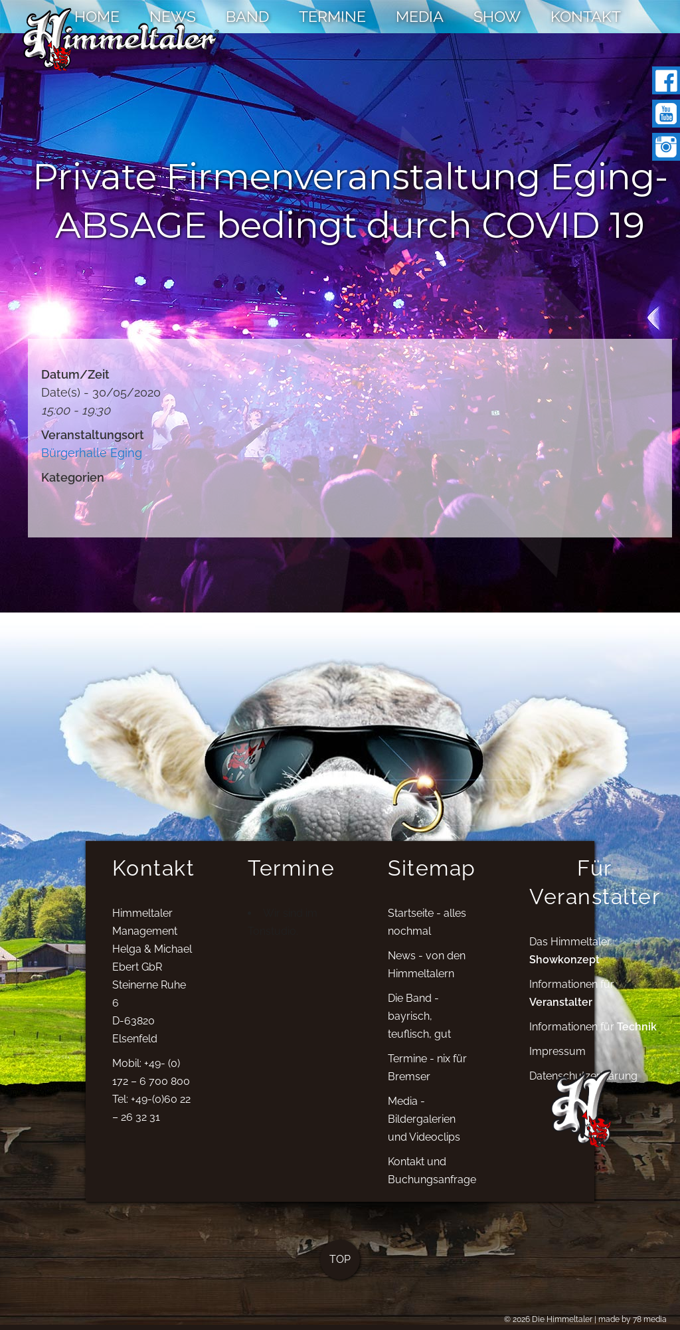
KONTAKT (586, 16)
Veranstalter (560, 1009)
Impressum (557, 1058)
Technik (637, 1034)
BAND (247, 16)
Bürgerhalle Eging (91, 453)
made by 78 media (632, 1319)
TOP (340, 1267)
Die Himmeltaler (562, 1319)
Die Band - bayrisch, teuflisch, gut (419, 1024)
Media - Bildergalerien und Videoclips (424, 1127)
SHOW (497, 16)
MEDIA (420, 16)
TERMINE (332, 16)
